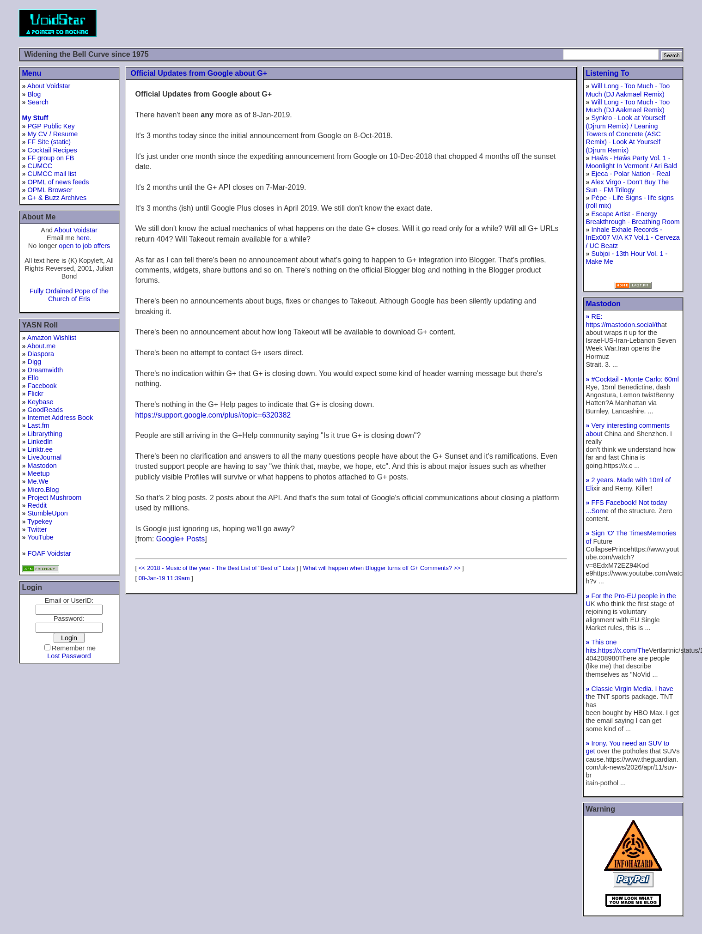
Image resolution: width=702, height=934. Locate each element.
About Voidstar (49, 86)
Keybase (41, 402)
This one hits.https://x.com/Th (616, 646)
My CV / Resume (53, 134)
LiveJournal (45, 457)
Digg (35, 361)
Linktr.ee (40, 449)
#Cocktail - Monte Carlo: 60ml (632, 379)
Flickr (35, 393)
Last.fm (38, 425)
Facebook (42, 385)
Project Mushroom (55, 497)
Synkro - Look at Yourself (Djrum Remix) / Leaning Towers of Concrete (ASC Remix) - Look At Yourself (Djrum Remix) (625, 133)
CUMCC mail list (52, 173)
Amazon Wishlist (51, 337)
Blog (34, 94)
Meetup (39, 473)
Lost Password (69, 656)
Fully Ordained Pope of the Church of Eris (69, 295)
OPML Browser (50, 190)
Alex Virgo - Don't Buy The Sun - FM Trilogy (627, 186)
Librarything (45, 433)
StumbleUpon (48, 513)
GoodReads (45, 409)
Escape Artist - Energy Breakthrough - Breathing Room (633, 217)
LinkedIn (40, 441)
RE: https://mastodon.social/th (623, 320)
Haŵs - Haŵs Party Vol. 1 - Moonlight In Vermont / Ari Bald (632, 162)
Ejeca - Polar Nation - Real (631, 173)
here (83, 238)
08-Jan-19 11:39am (164, 578)
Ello (33, 378)
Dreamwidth (45, 370)
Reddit (37, 505)
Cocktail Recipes (52, 150)
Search (38, 102)
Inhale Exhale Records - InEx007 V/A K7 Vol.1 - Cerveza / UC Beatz (633, 237)
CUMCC (40, 166)
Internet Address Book (60, 417)
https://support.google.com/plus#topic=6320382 (213, 415)
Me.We (38, 481)
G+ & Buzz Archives (57, 197)
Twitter (37, 529)
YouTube (40, 537)
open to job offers (84, 245)
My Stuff (35, 117)
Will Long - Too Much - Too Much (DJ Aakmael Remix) (628, 89)
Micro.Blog (43, 489)
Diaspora (41, 354)
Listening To (607, 73)
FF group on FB (51, 158)
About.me (41, 346)
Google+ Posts (180, 539)
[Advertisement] (516, 23)
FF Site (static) (49, 142)
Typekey (39, 521)
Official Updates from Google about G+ (199, 73)
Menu (32, 73)
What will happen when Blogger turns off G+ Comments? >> (382, 567)
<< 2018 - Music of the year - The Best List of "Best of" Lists (217, 567)
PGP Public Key (51, 126)
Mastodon (42, 465)
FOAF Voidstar (49, 553)
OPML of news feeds (58, 182)
